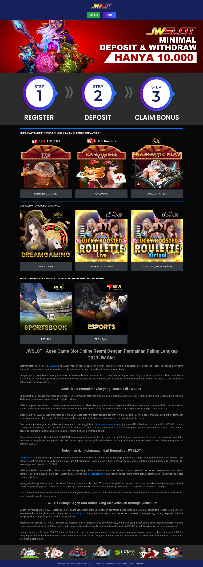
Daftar (109, 15)
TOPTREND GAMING (46, 193)
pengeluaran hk (27, 457)
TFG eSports (101, 339)
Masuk (94, 15)
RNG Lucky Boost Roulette (157, 266)
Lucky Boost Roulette (101, 266)
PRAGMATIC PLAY (157, 193)
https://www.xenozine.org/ (108, 424)
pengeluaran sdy (96, 474)
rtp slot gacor (79, 513)
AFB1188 (46, 339)
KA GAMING (101, 193)
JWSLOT (54, 365)
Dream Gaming (46, 266)
